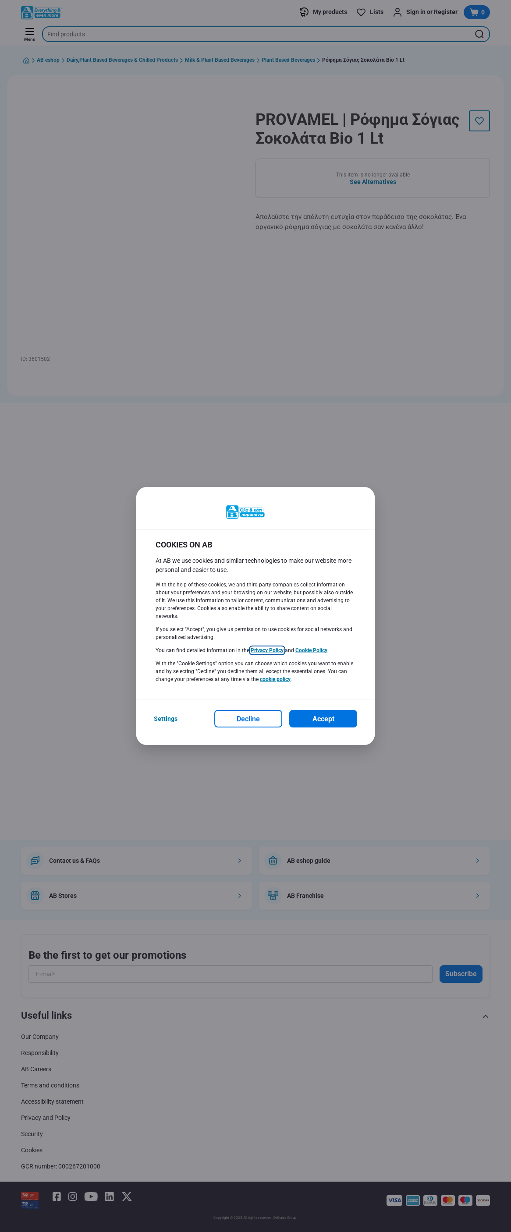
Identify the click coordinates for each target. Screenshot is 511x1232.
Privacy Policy (267, 650)
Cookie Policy (311, 650)
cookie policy (275, 679)
